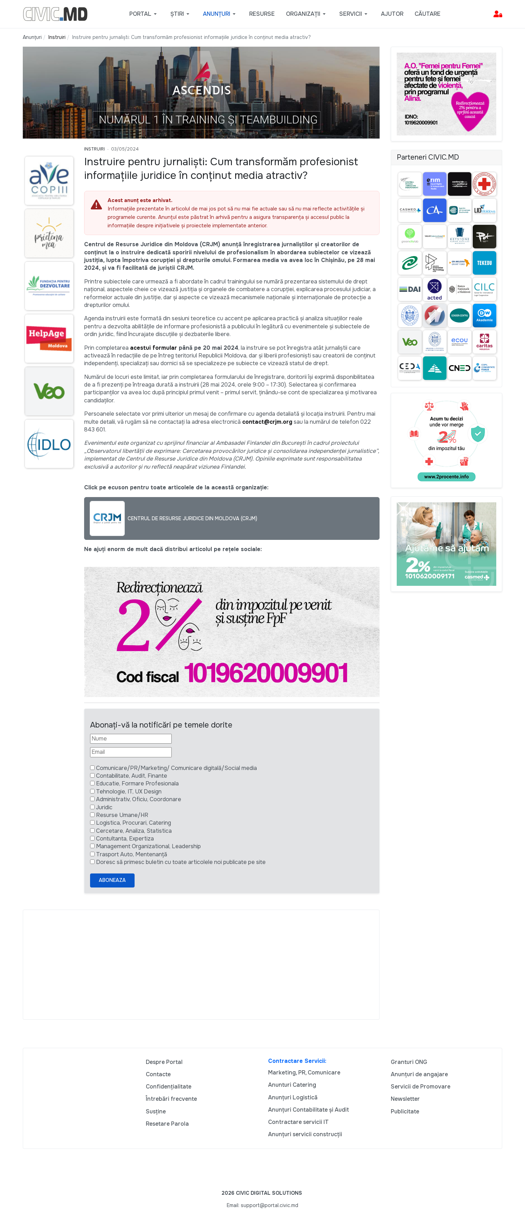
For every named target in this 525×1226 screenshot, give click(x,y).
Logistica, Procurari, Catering (133, 822)
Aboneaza (112, 880)
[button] (144, 14)
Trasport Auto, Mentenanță (131, 854)
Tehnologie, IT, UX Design (129, 791)
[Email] (131, 752)
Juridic (104, 807)
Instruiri (94, 149)
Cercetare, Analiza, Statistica (134, 831)
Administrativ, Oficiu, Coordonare (138, 799)
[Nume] (131, 739)
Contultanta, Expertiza (125, 838)
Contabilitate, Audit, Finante (131, 775)
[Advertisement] (201, 965)
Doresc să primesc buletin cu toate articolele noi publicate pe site (181, 862)
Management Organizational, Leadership (148, 846)
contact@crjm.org (267, 422)
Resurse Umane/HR (122, 815)
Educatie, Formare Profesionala (137, 783)
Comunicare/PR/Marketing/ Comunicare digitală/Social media (176, 768)
